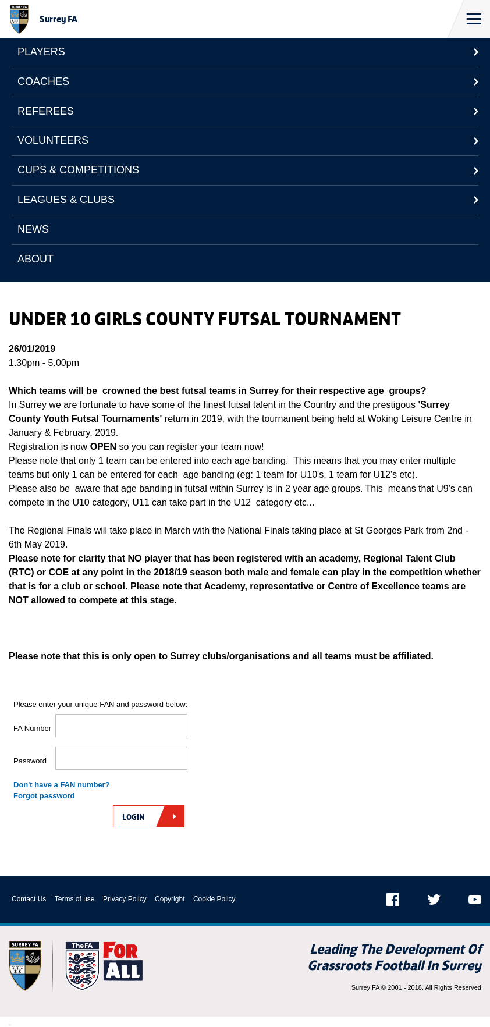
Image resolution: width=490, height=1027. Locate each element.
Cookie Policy (214, 899)
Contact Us (29, 899)
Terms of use (75, 899)
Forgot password (43, 795)
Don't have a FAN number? (61, 784)
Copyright (169, 899)
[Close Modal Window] (10, 1025)
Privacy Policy (125, 899)
